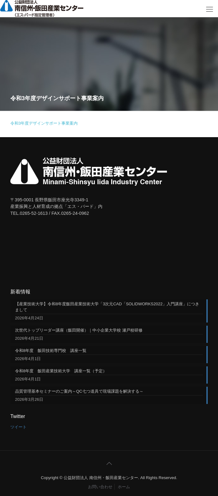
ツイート (18, 427)
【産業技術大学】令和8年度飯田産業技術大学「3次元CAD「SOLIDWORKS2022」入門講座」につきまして (107, 307)
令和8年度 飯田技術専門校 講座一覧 (50, 350)
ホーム (124, 486)
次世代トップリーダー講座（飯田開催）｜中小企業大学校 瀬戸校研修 (79, 330)
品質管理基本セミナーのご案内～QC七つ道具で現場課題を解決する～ (79, 391)
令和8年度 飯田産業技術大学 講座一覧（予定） (61, 371)
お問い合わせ (100, 486)
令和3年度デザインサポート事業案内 (44, 123)
